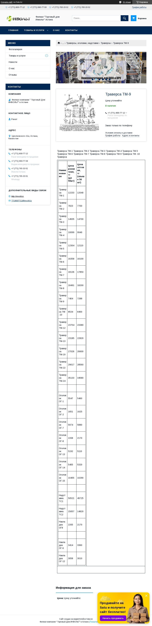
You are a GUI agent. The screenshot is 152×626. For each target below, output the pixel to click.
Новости (13, 62)
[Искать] (124, 18)
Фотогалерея (15, 49)
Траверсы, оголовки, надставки (82, 43)
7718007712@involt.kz (21, 200)
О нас (56, 30)
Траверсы (106, 43)
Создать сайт (7, 2)
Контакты (71, 30)
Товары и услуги (34, 30)
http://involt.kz (17, 196)
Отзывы (13, 75)
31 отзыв (127, 2)
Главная (13, 30)
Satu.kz (89, 619)
